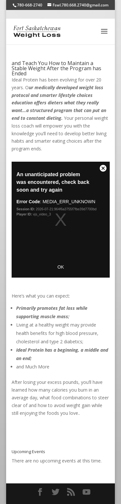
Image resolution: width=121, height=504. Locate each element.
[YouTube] (86, 492)
